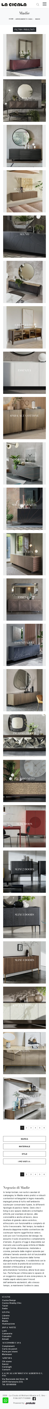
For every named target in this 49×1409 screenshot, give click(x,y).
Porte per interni (10, 1352)
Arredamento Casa (24, 19)
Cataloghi (7, 1367)
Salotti (5, 1318)
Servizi (5, 1364)
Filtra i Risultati (25, 29)
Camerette (7, 1334)
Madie (37, 19)
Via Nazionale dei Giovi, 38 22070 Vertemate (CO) (15, 1380)
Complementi (8, 1346)
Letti (4, 1331)
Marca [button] (24, 1139)
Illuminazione (8, 1324)
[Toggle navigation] (44, 4)
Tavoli (5, 1306)
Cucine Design (9, 1300)
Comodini (6, 1336)
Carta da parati (9, 1349)
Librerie (5, 1316)
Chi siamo (7, 1362)
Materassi (7, 1354)
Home (11, 19)
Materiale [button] (24, 1146)
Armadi (5, 1339)
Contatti (6, 1370)
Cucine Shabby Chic (11, 1303)
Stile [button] (24, 1154)
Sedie (5, 1309)
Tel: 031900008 (9, 1385)
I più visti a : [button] (24, 1161)
